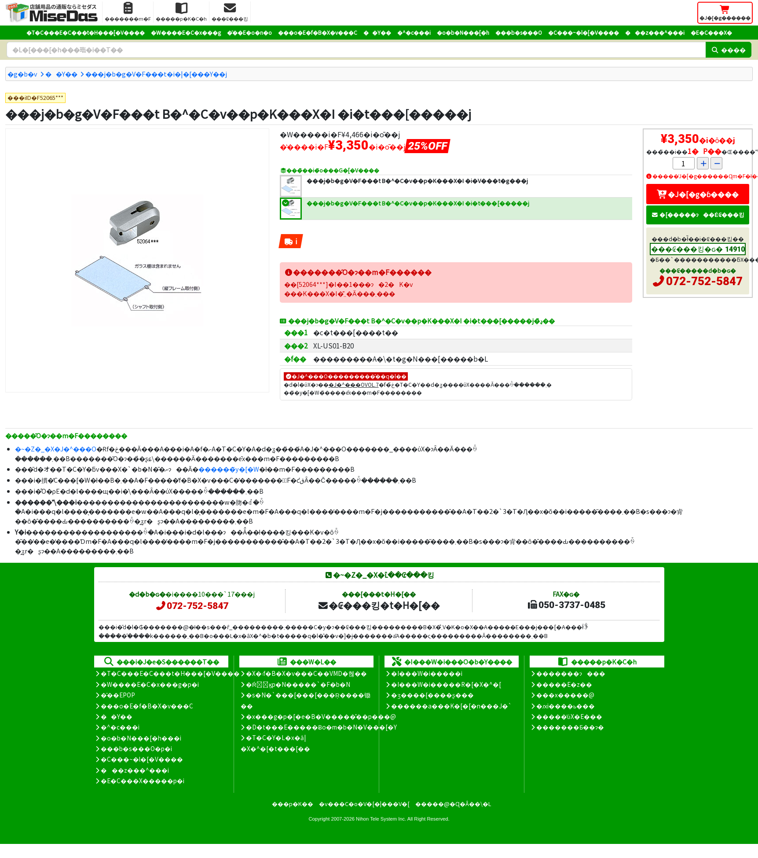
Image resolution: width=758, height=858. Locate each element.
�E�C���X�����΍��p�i (142, 780)
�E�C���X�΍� (711, 32)
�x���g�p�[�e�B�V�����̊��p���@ (321, 716)
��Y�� (377, 32)
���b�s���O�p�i (136, 748)
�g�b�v (22, 73)
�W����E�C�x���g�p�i (150, 684)
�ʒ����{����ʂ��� (432, 694)
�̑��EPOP (118, 694)
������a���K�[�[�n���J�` (451, 705)
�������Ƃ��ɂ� (570, 726)
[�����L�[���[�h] (356, 50)
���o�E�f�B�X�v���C (317, 32)
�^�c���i (414, 32)
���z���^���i (655, 32)
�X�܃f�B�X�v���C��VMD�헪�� (306, 673)
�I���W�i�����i (426, 673)
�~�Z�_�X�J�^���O (55, 448)
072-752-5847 (704, 281)
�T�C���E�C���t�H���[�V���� (85, 32)
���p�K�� (292, 803)
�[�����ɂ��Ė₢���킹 (697, 214)
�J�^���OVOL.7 (354, 384)
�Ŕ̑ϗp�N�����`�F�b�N (298, 684)
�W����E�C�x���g (186, 32)
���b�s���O (518, 32)
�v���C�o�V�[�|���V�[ (364, 803)
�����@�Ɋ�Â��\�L (453, 803)
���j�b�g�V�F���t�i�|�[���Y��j (156, 73)
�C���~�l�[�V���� (583, 32)
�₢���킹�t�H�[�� (378, 605)
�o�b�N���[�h (463, 32)
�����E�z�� (564, 684)
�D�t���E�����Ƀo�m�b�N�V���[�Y (321, 726)
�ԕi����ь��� (565, 705)
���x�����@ (565, 694)
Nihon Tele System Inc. (381, 818)
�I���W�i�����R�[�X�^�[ (446, 684)
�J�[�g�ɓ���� (698, 194)
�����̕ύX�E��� (569, 716)
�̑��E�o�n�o (249, 32)
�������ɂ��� (570, 673)
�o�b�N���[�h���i (141, 737)
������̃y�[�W (228, 468)
